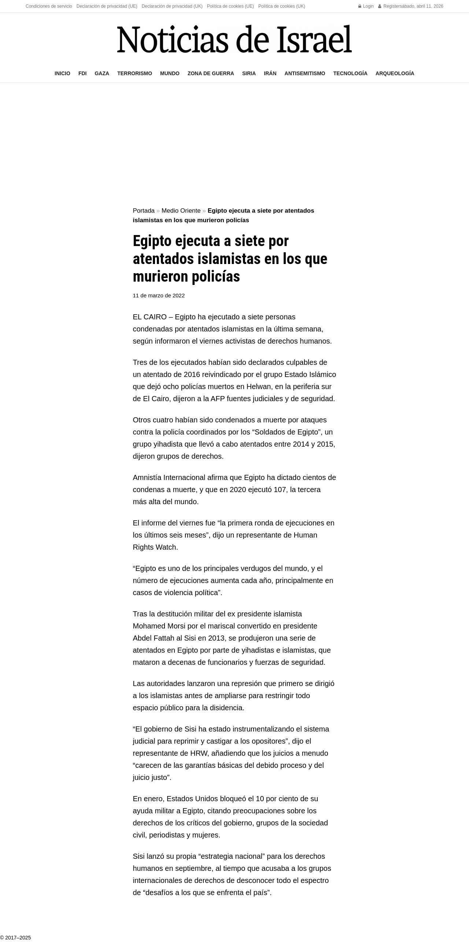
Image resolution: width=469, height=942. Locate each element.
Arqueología (395, 73)
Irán (270, 73)
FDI (82, 73)
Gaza (102, 73)
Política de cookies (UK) (281, 6)
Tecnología (350, 73)
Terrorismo (134, 73)
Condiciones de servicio (49, 6)
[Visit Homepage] (234, 39)
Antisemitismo (305, 73)
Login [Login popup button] (366, 6)
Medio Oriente (181, 210)
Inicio (62, 73)
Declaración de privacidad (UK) (172, 6)
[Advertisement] (234, 145)
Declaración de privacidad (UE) (107, 6)
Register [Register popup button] (389, 6)
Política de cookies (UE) (230, 6)
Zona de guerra (211, 73)
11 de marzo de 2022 (159, 295)
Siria (249, 73)
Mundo (170, 73)
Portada (144, 210)
